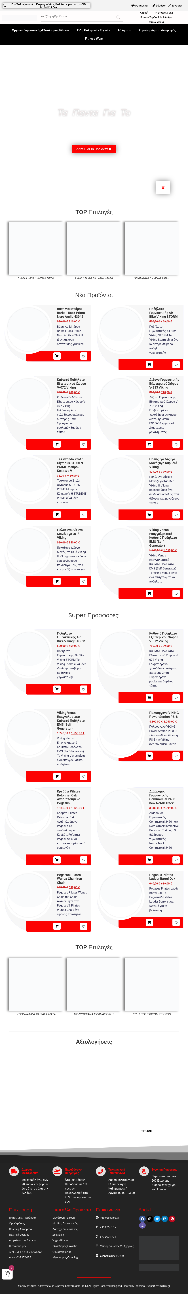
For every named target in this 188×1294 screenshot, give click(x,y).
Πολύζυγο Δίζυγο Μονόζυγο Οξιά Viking (70, 533)
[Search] (118, 17)
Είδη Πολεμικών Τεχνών (93, 30)
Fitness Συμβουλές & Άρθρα (156, 17)
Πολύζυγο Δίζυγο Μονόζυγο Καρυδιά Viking (163, 463)
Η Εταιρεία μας (164, 12)
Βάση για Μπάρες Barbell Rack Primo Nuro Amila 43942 (71, 312)
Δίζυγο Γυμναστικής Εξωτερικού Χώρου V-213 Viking (164, 383)
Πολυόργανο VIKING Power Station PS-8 (164, 715)
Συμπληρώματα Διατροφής (157, 30)
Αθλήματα (124, 30)
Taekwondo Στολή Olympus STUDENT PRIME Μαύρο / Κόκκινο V (71, 465)
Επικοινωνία (156, 22)
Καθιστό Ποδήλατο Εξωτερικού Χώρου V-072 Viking (71, 383)
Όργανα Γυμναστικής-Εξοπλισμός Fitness (40, 30)
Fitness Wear (94, 38)
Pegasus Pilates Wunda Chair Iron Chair (69, 878)
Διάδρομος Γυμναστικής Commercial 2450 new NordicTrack (162, 797)
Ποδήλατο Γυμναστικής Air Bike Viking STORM (163, 312)
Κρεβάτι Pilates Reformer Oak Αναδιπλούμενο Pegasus (68, 797)
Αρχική (144, 12)
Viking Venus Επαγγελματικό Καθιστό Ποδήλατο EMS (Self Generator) (163, 537)
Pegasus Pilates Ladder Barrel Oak (162, 876)
